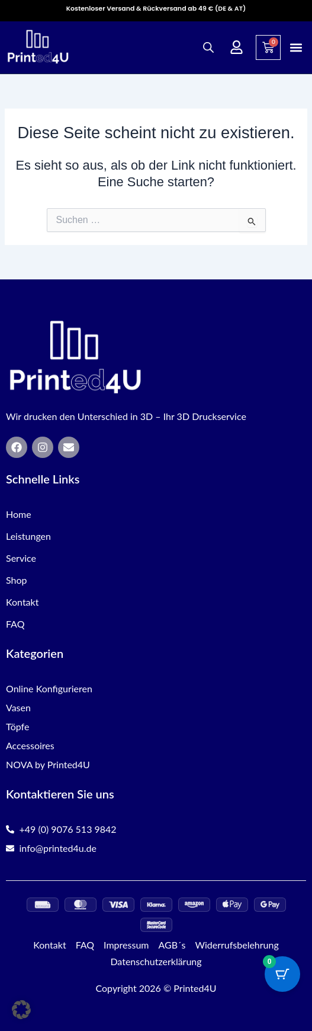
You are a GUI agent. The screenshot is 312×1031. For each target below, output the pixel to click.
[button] (296, 47)
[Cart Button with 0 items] (282, 974)
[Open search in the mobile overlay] (208, 47)
